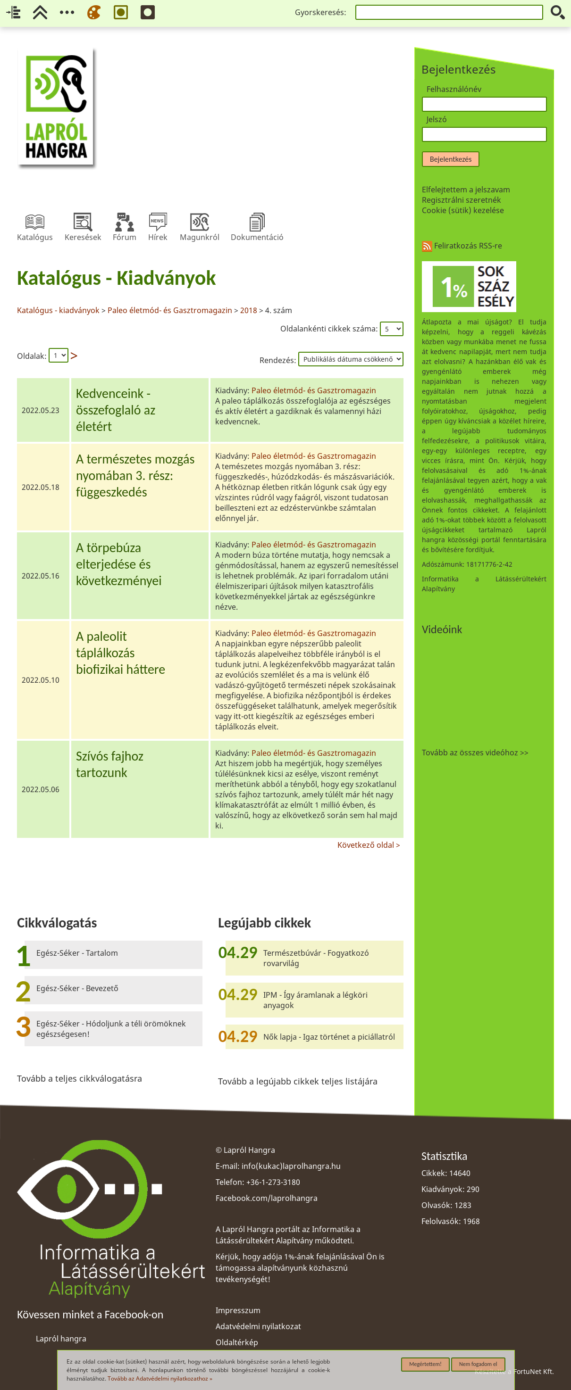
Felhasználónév (454, 89)
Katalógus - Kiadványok (116, 277)
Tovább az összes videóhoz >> (475, 752)
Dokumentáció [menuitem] (257, 222)
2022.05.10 (40, 680)
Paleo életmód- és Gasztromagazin (170, 310)
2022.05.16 (40, 576)
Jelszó (437, 119)
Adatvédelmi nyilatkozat (258, 1326)
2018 (248, 310)
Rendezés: (279, 360)
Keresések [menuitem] (83, 222)
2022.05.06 (40, 789)
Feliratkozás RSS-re (462, 245)
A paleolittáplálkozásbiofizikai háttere (120, 653)
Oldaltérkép (237, 1342)
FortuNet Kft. (533, 1371)
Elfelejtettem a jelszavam (466, 189)
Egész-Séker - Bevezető (77, 988)
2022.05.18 (40, 487)
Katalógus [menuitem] (35, 222)
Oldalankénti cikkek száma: (330, 328)
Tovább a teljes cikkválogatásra (79, 1078)
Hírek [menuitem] (158, 222)
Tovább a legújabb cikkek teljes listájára (298, 1081)
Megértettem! (425, 1364)
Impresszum (238, 1310)
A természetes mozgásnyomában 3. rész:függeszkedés (135, 475)
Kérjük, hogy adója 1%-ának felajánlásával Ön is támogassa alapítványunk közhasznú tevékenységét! (300, 1267)
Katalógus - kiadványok (59, 310)
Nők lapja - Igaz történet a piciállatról (329, 1037)
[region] (210, 556)
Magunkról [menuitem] (199, 222)
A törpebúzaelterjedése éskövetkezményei (119, 564)
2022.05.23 (40, 410)
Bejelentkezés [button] (450, 159)
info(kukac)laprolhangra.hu (291, 1166)
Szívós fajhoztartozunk (109, 764)
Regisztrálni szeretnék (461, 200)
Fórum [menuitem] (124, 222)
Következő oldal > (368, 844)
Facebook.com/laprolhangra (267, 1198)
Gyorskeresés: (320, 12)
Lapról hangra (61, 1338)
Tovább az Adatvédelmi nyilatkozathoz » (160, 1378)
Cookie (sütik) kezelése (463, 210)
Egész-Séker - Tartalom (77, 953)
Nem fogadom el (478, 1364)
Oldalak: (32, 356)
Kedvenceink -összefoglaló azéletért (115, 410)
